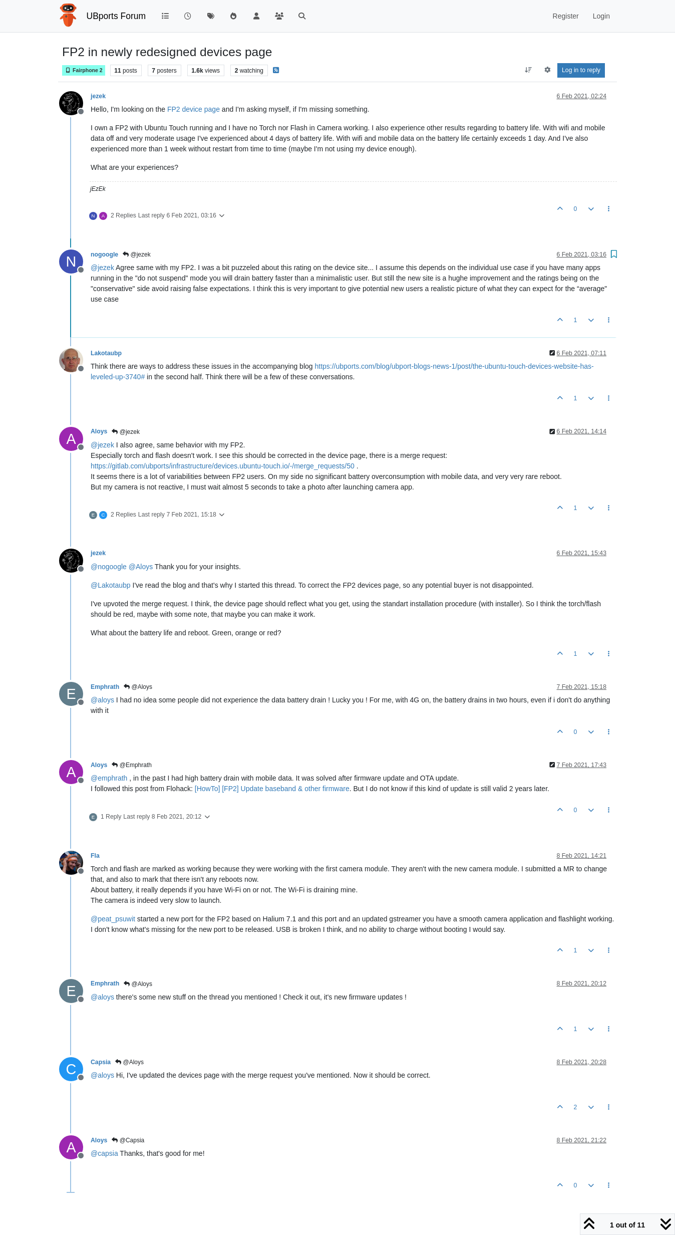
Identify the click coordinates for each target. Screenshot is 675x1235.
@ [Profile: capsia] (104, 1153)
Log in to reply (581, 70)
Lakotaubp (106, 353)
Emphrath (105, 686)
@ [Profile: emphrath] (109, 778)
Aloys (99, 431)
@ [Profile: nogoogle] (109, 567)
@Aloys (138, 686)
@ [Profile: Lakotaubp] (111, 585)
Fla (95, 855)
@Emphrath (132, 765)
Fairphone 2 (84, 70)
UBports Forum (116, 16)
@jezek (137, 254)
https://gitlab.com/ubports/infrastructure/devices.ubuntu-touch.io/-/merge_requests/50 (223, 466)
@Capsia (128, 1140)
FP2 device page (193, 109)
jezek (98, 96)
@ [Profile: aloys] (102, 700)
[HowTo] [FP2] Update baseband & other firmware (272, 789)
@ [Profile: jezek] (102, 268)
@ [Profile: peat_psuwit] (113, 919)
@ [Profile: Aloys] (141, 567)
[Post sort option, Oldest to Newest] (528, 70)
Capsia (101, 1062)
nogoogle (104, 254)
